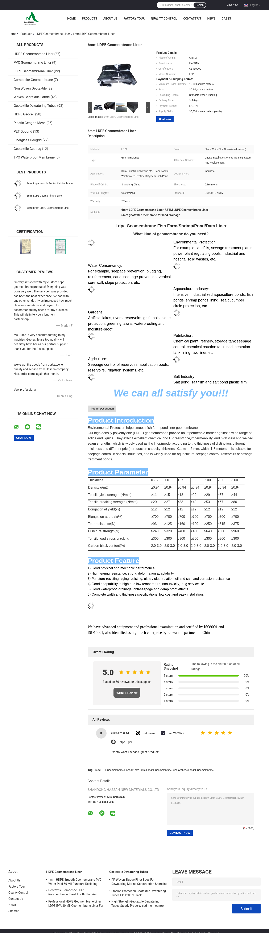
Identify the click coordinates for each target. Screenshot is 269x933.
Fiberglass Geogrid (28, 140)
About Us (110, 18)
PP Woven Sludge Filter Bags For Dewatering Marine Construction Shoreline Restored (139, 882)
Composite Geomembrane (33, 80)
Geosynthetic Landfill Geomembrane (193, 770)
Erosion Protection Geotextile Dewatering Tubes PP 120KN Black (138, 893)
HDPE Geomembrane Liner (33, 54)
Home (71, 18)
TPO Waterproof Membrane (34, 157)
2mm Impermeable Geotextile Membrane (50, 183)
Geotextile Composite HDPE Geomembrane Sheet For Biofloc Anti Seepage (73, 892)
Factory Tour (134, 18)
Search (200, 5)
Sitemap (13, 911)
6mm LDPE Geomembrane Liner (45, 195)
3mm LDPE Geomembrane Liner (112, 770)
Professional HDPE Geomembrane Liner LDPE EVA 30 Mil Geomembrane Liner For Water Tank (75, 904)
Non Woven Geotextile (30, 88)
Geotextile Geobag (27, 149)
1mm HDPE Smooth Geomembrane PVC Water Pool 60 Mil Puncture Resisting (75, 881)
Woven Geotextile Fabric (32, 97)
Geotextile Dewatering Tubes (35, 106)
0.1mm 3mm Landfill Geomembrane (151, 770)
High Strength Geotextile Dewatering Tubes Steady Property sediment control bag (138, 904)
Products (89, 18)
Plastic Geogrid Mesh (30, 123)
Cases (226, 18)
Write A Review (126, 693)
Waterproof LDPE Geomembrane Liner (48, 207)
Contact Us (192, 18)
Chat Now (232, 4)
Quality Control (164, 18)
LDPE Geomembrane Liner (53, 34)
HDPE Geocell (24, 114)
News (211, 18)
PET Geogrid (23, 131)
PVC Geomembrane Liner (32, 63)
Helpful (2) (124, 742)
